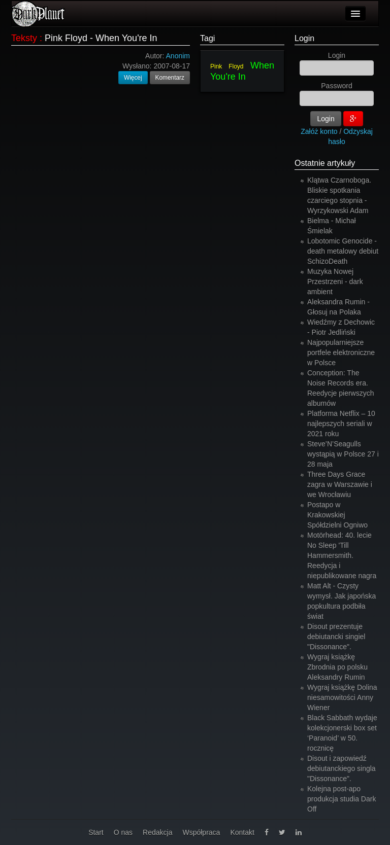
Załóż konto (319, 131)
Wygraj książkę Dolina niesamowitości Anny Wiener (342, 697)
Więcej (133, 77)
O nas (123, 832)
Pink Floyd (227, 66)
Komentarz (170, 77)
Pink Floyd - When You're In (101, 38)
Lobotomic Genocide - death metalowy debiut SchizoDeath (342, 251)
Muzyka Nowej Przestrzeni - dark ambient (335, 281)
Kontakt (242, 832)
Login (304, 38)
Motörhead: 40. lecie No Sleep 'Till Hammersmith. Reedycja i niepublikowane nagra (341, 555)
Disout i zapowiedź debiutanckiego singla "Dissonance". (341, 768)
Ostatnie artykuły (325, 163)
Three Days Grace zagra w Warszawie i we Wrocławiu (339, 484)
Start (96, 832)
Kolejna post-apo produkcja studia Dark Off (341, 799)
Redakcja (157, 832)
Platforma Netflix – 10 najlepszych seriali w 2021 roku (341, 423)
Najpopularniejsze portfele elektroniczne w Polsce (341, 352)
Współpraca (201, 832)
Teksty (24, 38)
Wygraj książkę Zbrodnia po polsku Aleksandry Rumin (337, 667)
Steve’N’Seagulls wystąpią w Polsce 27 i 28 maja (343, 454)
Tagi (207, 38)
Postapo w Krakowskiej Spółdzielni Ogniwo (337, 515)
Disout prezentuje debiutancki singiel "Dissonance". (336, 636)
